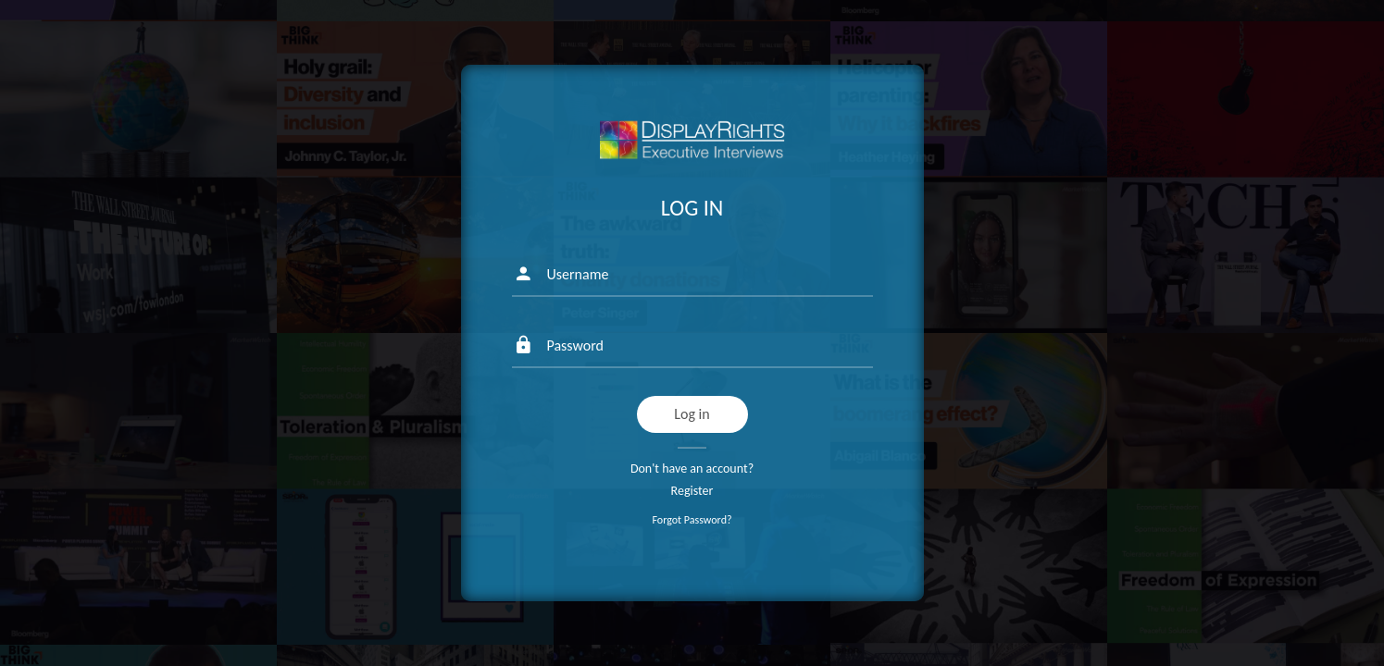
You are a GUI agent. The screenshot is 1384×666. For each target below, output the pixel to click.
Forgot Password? (691, 519)
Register (692, 491)
